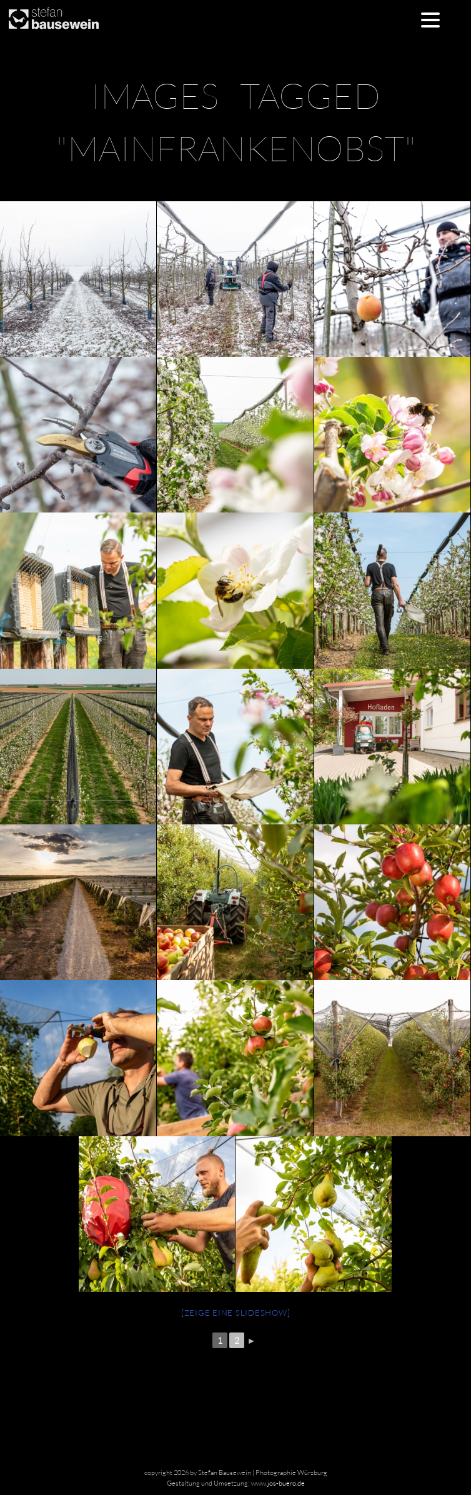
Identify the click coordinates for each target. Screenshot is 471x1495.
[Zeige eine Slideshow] (235, 1313)
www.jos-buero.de (278, 1483)
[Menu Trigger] (430, 19)
